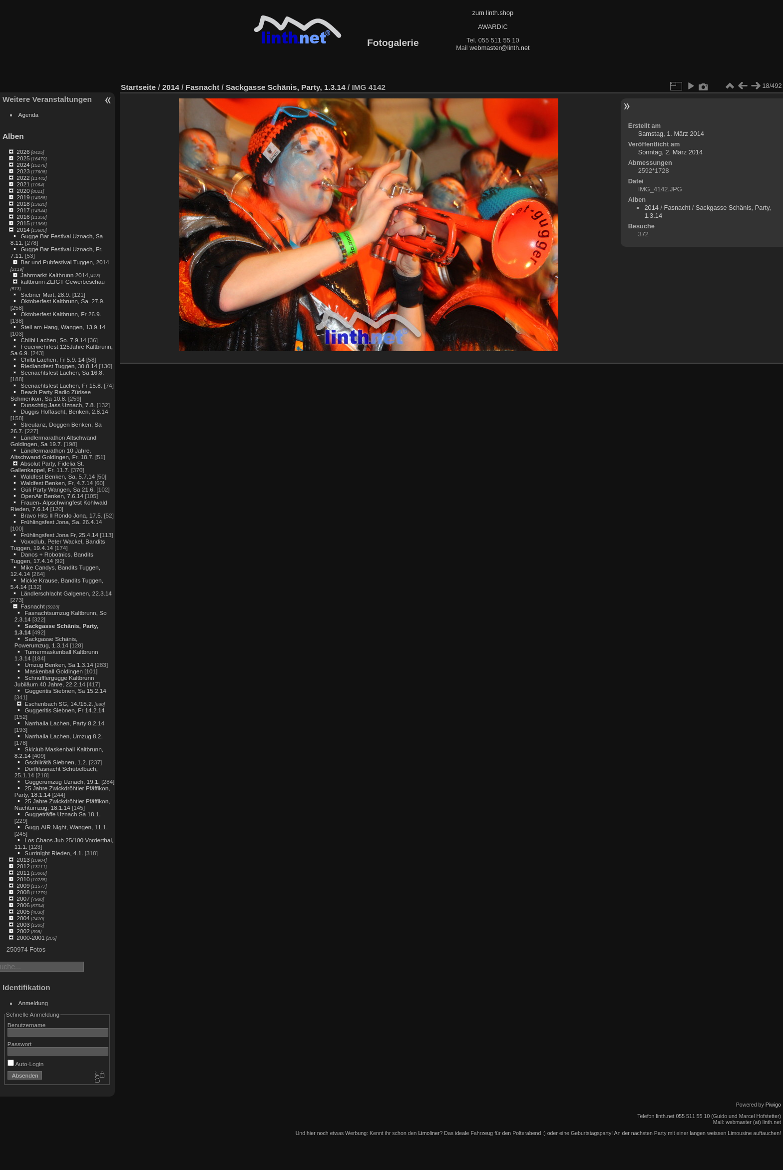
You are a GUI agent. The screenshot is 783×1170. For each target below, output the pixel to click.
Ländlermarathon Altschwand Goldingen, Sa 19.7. (53, 440)
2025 (22, 158)
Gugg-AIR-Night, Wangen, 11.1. (65, 827)
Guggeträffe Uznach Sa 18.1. (62, 814)
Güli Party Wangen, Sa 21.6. (57, 489)
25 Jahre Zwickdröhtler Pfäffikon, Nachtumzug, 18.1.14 (62, 804)
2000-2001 (30, 937)
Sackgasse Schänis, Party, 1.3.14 (286, 87)
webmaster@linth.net (499, 47)
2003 (22, 924)
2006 (22, 905)
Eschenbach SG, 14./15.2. (58, 703)
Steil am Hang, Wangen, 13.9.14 (62, 327)
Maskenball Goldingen (53, 671)
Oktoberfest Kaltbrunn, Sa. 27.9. (62, 301)
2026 (22, 151)
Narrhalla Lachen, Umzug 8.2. (63, 736)
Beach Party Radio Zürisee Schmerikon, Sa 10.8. (50, 395)
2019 (22, 197)
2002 (22, 931)
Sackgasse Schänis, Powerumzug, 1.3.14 (46, 641)
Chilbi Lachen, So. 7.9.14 (53, 340)
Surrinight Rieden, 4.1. (53, 853)
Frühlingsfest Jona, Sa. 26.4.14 (61, 522)
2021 (22, 184)
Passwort (19, 1044)
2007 (22, 898)
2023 (22, 171)
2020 (22, 190)
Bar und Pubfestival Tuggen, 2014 (64, 262)
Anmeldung (33, 1003)
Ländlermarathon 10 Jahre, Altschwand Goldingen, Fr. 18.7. (52, 453)
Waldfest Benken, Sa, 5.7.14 (57, 476)
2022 (22, 177)
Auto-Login (25, 1064)
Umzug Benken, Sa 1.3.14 (58, 664)
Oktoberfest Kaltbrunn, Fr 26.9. (60, 314)
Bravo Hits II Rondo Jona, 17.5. (61, 515)
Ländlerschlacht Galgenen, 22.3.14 (66, 593)
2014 (22, 229)
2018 (22, 203)
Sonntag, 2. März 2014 (670, 152)
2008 (22, 892)
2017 (22, 210)
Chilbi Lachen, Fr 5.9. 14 (52, 359)
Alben (13, 136)
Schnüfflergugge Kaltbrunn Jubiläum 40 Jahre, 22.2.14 (54, 680)
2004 (22, 918)
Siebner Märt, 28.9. (45, 294)
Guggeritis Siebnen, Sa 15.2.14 (65, 690)
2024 (22, 164)
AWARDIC (492, 26)
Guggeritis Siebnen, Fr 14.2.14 (64, 710)
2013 (22, 859)
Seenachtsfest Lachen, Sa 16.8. (62, 372)
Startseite (138, 87)
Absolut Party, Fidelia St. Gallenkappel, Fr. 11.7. (47, 466)
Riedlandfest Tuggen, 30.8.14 (58, 366)
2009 (22, 885)
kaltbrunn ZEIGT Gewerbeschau (62, 281)
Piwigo (773, 1105)
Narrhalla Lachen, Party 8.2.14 (64, 723)
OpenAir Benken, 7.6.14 (51, 496)
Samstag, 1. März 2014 (671, 133)
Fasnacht (32, 606)
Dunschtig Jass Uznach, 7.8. (57, 405)
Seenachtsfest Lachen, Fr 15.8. (61, 385)
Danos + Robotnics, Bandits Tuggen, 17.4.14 (51, 557)
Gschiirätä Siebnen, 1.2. (55, 762)
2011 (22, 872)
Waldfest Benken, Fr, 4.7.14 (56, 483)
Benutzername (26, 1025)
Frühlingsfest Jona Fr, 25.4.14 (59, 535)
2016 (22, 216)
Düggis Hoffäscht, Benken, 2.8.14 (64, 411)
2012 (22, 866)
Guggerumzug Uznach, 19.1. (61, 781)
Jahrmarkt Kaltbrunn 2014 (54, 275)
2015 (22, 223)
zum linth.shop (493, 12)
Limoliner (428, 1133)
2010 (22, 879)
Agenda (28, 114)
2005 (22, 911)
